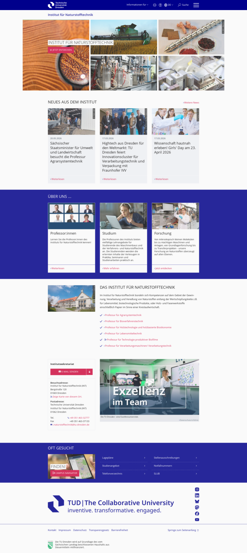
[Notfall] (154, 5)
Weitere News (191, 103)
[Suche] (183, 5)
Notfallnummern (163, 466)
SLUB (157, 474)
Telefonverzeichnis (112, 474)
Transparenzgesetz (99, 530)
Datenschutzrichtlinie (189, 420)
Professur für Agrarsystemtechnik (123, 315)
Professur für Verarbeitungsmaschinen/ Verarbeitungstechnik (138, 346)
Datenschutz (80, 530)
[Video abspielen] (149, 387)
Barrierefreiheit (119, 530)
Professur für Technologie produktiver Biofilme (132, 340)
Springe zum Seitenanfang (182, 530)
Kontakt (52, 530)
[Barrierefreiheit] (160, 5)
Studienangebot (110, 466)
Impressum (65, 530)
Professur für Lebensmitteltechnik (123, 334)
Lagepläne (107, 458)
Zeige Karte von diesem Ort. (67, 397)
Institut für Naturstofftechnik (70, 15)
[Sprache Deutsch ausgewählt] (168, 5)
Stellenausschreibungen (167, 458)
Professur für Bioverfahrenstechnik (124, 321)
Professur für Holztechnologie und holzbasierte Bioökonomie (138, 327)
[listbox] (123, 238)
